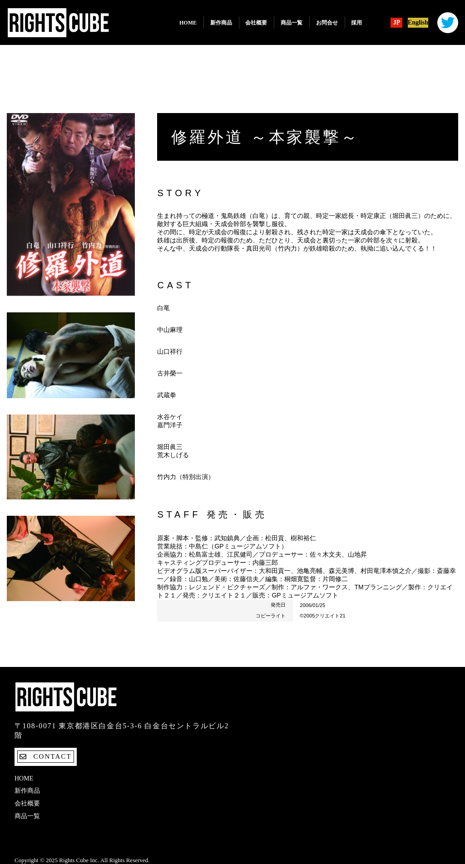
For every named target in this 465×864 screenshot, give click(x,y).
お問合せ (327, 23)
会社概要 (256, 23)
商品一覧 (291, 23)
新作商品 (221, 23)
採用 (356, 23)
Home (188, 23)
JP (397, 23)
